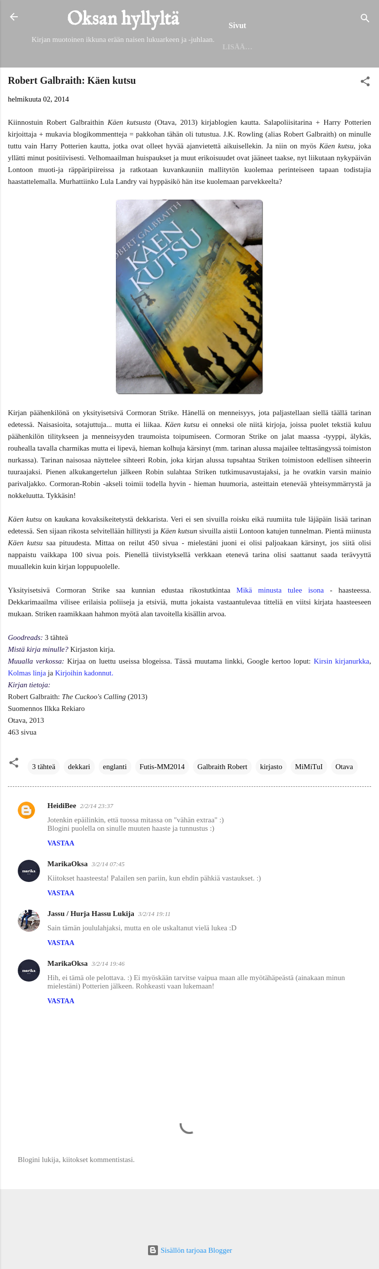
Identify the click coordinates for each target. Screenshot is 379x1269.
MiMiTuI (309, 807)
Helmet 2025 (127, 85)
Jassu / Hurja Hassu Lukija (90, 953)
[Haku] (365, 20)
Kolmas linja (27, 713)
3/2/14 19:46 (108, 1003)
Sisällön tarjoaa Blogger (189, 1250)
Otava (344, 807)
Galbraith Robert (222, 807)
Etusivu (68, 85)
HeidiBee (61, 845)
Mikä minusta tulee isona (280, 630)
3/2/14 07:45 (108, 904)
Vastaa (61, 883)
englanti (115, 807)
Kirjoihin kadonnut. (84, 713)
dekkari (79, 807)
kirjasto (271, 807)
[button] (365, 123)
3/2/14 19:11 (154, 953)
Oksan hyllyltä (123, 20)
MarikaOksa (67, 904)
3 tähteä (43, 807)
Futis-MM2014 (162, 807)
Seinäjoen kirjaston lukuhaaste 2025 (248, 85)
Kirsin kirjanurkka (342, 701)
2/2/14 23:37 (96, 845)
